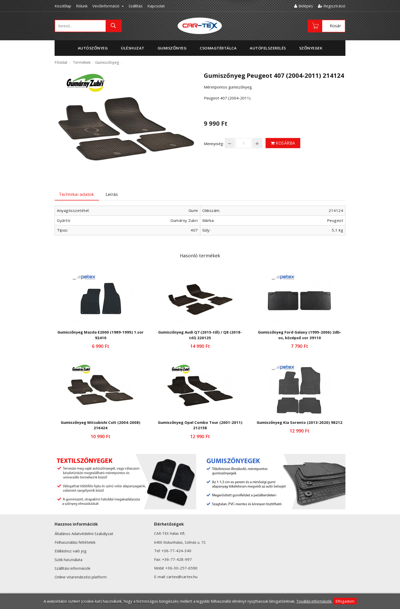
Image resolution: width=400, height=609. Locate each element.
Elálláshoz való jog (70, 550)
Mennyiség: (214, 143)
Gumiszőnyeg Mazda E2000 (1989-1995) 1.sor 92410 (100, 334)
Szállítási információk (72, 568)
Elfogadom (344, 601)
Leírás (112, 194)
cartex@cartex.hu (182, 576)
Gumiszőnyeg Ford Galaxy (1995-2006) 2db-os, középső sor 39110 (299, 334)
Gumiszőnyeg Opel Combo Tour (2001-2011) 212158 (200, 425)
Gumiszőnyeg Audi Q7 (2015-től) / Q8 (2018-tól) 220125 (200, 334)
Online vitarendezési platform (81, 576)
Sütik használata (68, 559)
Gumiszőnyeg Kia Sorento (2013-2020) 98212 (299, 422)
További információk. (314, 601)
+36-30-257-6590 (181, 567)
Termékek (82, 62)
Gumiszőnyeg (107, 62)
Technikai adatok (76, 194)
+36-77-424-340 (176, 550)
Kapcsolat (156, 5)
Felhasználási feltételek (75, 542)
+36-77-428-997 (177, 559)
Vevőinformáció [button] (108, 5)
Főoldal (61, 62)
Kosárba (283, 143)
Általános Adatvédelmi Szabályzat (84, 533)
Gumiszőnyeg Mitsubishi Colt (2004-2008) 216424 (100, 425)
